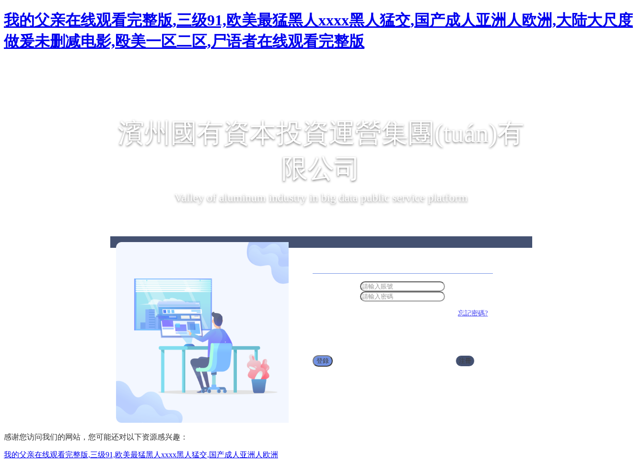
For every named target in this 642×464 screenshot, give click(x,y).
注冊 (465, 360)
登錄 (322, 360)
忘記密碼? (473, 313)
